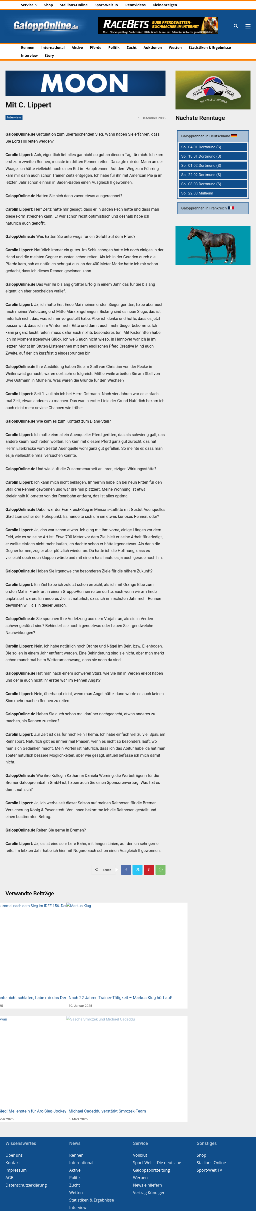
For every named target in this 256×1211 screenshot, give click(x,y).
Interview (14, 117)
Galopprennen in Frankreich (204, 208)
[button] (236, 26)
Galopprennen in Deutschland (206, 136)
